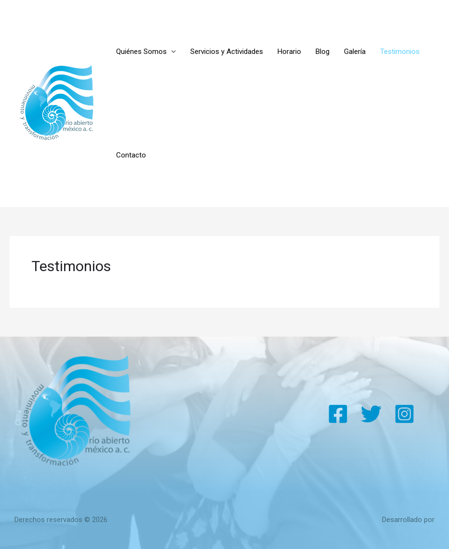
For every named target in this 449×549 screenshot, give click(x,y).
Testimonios (400, 51)
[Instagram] (404, 414)
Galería (355, 51)
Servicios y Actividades (226, 51)
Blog (323, 51)
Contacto (131, 155)
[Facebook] (338, 414)
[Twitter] (371, 414)
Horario (289, 51)
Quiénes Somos (141, 51)
